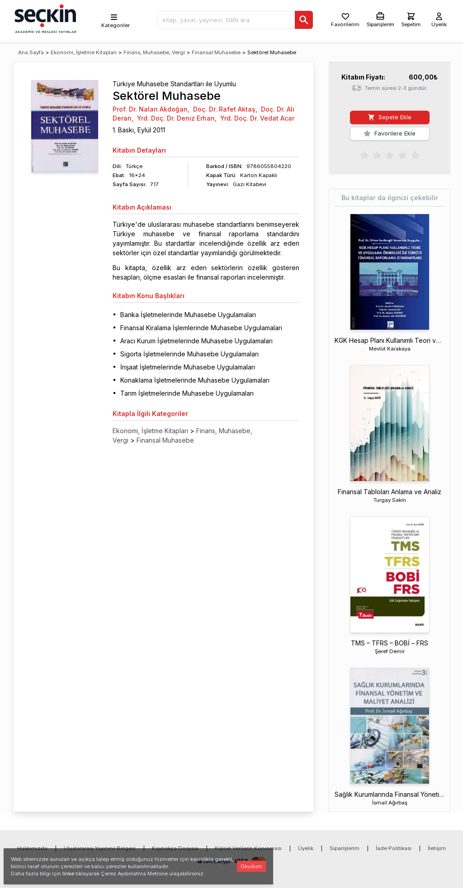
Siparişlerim (344, 848)
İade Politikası (393, 848)
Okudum (251, 866)
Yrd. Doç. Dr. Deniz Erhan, (177, 118)
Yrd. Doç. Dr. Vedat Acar (257, 118)
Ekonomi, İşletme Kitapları (84, 52)
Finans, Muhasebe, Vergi (154, 52)
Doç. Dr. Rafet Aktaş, (225, 109)
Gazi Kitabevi (249, 184)
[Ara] (304, 20)
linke (68, 873)
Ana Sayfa (31, 52)
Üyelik (305, 848)
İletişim (437, 848)
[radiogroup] (390, 154)
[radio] (364, 154)
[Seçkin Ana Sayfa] (44, 18)
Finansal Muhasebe (216, 52)
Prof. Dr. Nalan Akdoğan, (151, 109)
